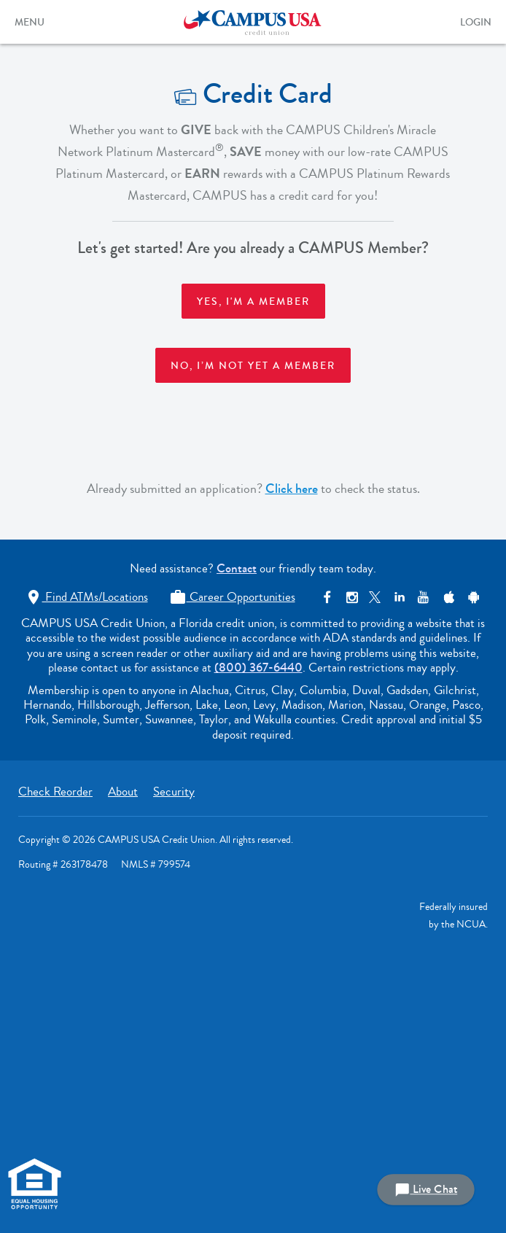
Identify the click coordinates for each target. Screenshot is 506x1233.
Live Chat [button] (425, 1189)
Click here (291, 488)
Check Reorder (55, 791)
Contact (237, 568)
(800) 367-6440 (258, 667)
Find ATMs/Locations (86, 597)
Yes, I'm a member (253, 302)
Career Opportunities (232, 597)
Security (174, 791)
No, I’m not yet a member (253, 366)
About (123, 791)
